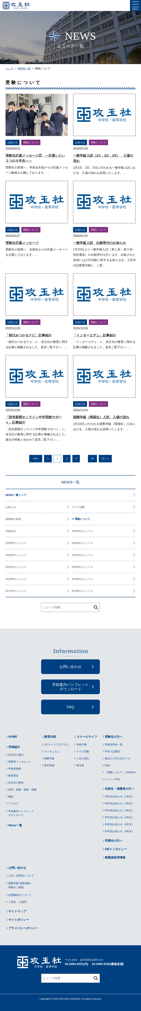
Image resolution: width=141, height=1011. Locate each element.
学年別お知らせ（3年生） (119, 810)
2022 (74, 555)
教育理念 (13, 775)
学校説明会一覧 (114, 744)
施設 (10, 796)
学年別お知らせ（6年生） (119, 831)
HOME (12, 736)
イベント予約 (112, 779)
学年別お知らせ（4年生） (119, 817)
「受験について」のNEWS (120, 772)
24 (92, 458)
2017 (8, 590)
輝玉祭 (80, 765)
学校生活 (11, 531)
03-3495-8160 (101, 964)
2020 (74, 566)
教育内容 (50, 736)
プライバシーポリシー (23, 928)
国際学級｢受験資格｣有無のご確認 (19, 885)
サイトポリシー (18, 919)
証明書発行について (19, 894)
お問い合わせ (17, 867)
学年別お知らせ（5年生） (119, 824)
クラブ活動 (78, 507)
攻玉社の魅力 (16, 754)
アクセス (13, 803)
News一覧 (15, 825)
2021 (8, 566)
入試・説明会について (21, 875)
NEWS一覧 (24, 68)
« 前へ (35, 458)
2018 (74, 579)
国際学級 (49, 758)
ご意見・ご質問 (17, 901)
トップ (9, 68)
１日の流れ (82, 758)
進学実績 (49, 765)
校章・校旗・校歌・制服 (22, 789)
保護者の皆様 (13, 518)
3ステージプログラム (56, 744)
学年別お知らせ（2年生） (119, 803)
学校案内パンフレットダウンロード (21, 813)
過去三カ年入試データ (117, 758)
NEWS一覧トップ (16, 495)
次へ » (105, 458)
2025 (8, 542)
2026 (74, 531)
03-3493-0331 (74, 964)
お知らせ (12, 142)
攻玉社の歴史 (16, 782)
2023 (8, 555)
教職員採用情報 (115, 857)
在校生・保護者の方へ (119, 788)
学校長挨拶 (14, 768)
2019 (8, 579)
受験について (31, 142)
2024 (74, 542)
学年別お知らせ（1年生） (119, 796)
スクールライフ (87, 736)
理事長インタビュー (19, 761)
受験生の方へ (113, 736)
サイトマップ (17, 911)
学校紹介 (14, 747)
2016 (74, 590)
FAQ (107, 765)
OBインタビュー (116, 849)
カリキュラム (51, 751)
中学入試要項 (112, 751)
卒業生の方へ (113, 840)
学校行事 (81, 744)
